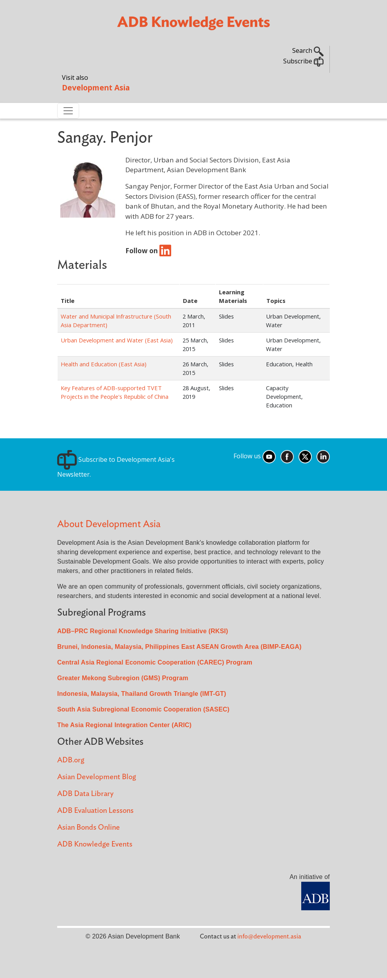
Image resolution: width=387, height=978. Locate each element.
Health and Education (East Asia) (103, 364)
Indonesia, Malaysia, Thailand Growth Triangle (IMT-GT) (141, 693)
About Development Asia (109, 524)
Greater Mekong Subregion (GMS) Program (122, 678)
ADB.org (70, 760)
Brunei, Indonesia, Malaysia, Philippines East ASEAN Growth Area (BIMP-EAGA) (179, 646)
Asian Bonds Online (88, 827)
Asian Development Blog (96, 777)
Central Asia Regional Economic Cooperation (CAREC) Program (154, 662)
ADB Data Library (85, 794)
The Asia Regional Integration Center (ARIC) (124, 725)
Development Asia (96, 87)
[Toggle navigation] (68, 111)
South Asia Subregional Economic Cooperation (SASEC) (143, 709)
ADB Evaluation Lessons (95, 810)
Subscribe (303, 61)
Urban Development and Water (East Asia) (117, 340)
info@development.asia (269, 936)
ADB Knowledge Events (94, 844)
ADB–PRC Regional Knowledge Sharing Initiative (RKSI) (142, 631)
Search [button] (308, 50)
